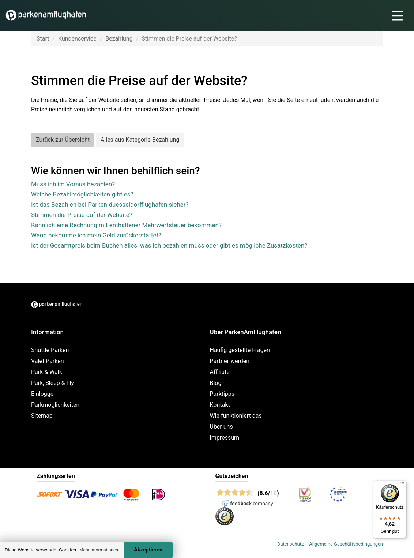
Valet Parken (47, 361)
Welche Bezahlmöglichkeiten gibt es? (82, 194)
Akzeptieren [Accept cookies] (148, 550)
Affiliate (220, 371)
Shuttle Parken (50, 350)
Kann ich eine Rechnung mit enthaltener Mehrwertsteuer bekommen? (126, 225)
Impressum (225, 437)
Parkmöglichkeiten (55, 404)
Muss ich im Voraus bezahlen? (73, 184)
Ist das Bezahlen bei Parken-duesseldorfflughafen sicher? (110, 204)
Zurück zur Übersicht (63, 139)
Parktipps (222, 393)
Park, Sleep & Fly (52, 382)
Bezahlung (118, 38)
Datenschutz (290, 544)
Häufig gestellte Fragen (240, 350)
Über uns (221, 426)
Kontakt (220, 404)
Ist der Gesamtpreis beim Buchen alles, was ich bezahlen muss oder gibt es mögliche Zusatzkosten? (169, 245)
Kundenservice (77, 38)
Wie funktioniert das (236, 415)
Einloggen (44, 393)
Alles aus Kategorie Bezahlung (140, 139)
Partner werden (230, 361)
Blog (216, 382)
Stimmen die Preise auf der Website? (81, 214)
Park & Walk (46, 371)
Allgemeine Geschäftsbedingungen (346, 544)
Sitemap (42, 415)
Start (43, 38)
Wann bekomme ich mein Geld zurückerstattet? (96, 235)
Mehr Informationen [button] (98, 550)
